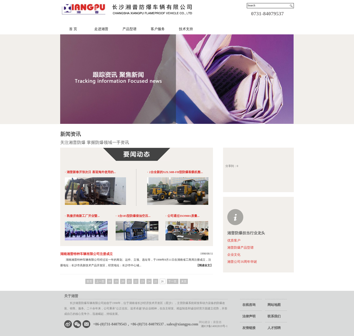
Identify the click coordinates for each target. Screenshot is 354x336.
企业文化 (233, 254)
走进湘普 (101, 29)
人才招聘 (274, 328)
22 (135, 281)
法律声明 (249, 316)
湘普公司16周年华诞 (242, 261)
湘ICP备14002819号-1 (213, 326)
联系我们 (274, 316)
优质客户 (233, 240)
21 (129, 281)
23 (142, 281)
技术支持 (186, 29)
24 (149, 281)
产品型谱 (129, 29)
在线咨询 (249, 305)
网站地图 (274, 305)
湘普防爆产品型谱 (240, 247)
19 (116, 281)
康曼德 (217, 322)
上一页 (100, 281)
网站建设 (204, 322)
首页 (89, 281)
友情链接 (249, 328)
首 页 (73, 29)
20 (122, 281)
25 (155, 281)
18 (109, 281)
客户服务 (158, 29)
